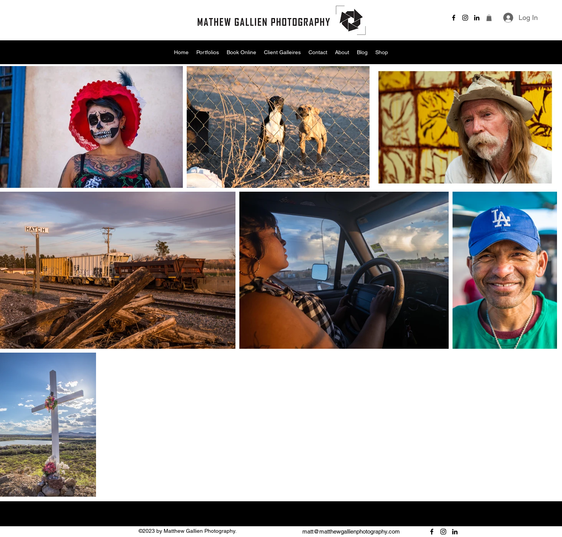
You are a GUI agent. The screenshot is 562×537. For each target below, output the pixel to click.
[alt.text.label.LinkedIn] (477, 18)
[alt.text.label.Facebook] (454, 18)
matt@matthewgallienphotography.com (351, 531)
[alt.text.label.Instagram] (465, 18)
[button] (489, 18)
